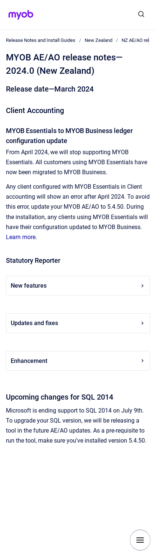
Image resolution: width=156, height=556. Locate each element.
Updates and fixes (78, 323)
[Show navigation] (140, 540)
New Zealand (98, 40)
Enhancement (78, 360)
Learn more (20, 237)
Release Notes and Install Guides (40, 40)
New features (78, 285)
